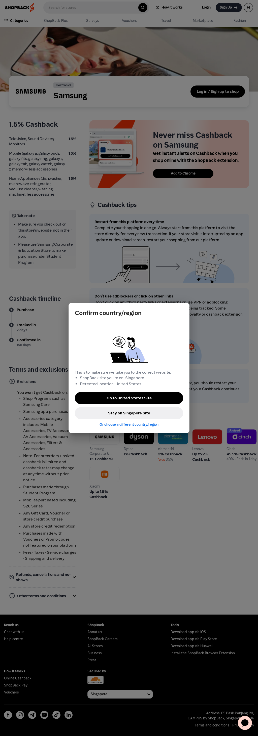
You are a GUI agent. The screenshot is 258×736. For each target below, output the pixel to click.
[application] (245, 723)
